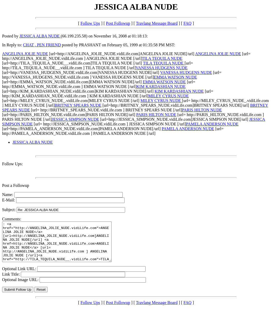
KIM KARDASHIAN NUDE (161, 86)
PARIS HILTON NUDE (202, 110)
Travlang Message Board (157, 23)
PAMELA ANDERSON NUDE (212, 124)
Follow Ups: (12, 164)
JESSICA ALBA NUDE (40, 36)
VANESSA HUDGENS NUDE (162, 68)
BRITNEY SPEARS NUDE (78, 105)
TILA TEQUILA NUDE (162, 58)
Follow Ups (90, 23)
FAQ (188, 23)
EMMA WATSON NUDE (175, 77)
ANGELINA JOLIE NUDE (25, 54)
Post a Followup (15, 185)
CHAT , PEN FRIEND (42, 45)
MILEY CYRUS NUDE (168, 96)
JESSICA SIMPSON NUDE (75, 119)
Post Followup (118, 23)
